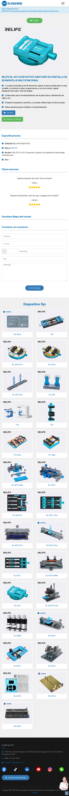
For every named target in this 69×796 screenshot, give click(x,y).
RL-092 (52, 395)
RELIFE (14, 148)
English (34, 20)
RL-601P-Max (17, 485)
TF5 (51, 334)
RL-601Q (51, 365)
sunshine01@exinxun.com (14, 762)
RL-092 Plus (17, 395)
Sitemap (63, 790)
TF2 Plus (17, 455)
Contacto (8, 113)
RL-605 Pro (17, 515)
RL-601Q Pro (17, 365)
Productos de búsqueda (15, 778)
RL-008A (17, 636)
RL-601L (17, 575)
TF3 (51, 425)
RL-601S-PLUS (51, 606)
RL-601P (51, 485)
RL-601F (17, 666)
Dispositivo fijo (12, 9)
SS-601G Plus (52, 545)
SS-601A (51, 696)
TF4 (17, 425)
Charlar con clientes (12, 119)
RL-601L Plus (51, 515)
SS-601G (51, 636)
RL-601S (51, 666)
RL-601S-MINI (52, 575)
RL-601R (17, 696)
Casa (3, 9)
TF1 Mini (51, 455)
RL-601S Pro (17, 545)
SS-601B (17, 726)
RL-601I (17, 606)
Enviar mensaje (34, 288)
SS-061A (17, 334)
